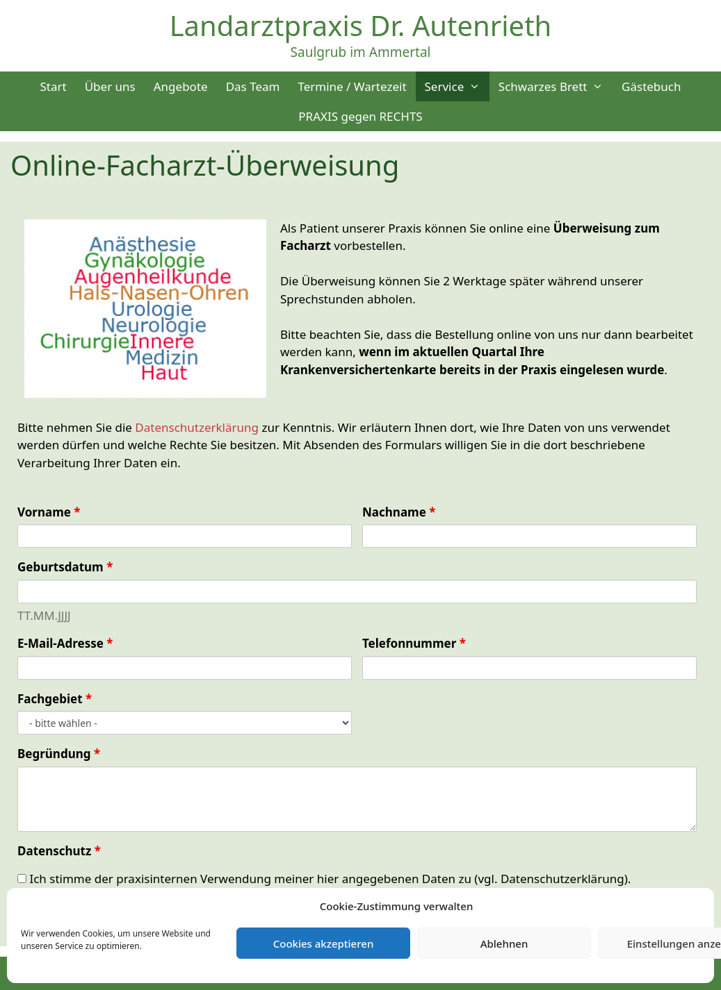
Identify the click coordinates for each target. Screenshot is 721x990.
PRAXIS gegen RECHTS (360, 116)
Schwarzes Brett (556, 86)
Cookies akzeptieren (323, 943)
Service (457, 86)
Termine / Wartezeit (352, 86)
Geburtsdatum (65, 567)
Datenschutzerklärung (197, 427)
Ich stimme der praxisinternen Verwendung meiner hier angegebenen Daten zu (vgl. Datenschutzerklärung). (324, 879)
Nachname (398, 512)
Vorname (49, 512)
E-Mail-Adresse (65, 643)
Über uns (110, 86)
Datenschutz (59, 851)
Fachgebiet (54, 699)
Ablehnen (504, 943)
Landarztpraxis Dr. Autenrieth (361, 25)
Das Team (253, 86)
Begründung (58, 754)
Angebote (181, 86)
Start (53, 86)
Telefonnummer (414, 643)
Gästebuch (651, 86)
